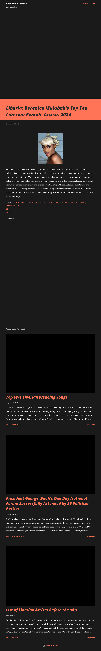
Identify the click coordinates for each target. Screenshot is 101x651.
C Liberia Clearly (16, 3)
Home (9, 39)
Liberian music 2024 (13, 205)
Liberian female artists (43, 203)
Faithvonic (30, 203)
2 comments (16, 425)
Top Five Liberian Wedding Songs (36, 397)
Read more (91, 425)
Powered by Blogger (50, 645)
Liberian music (80, 203)
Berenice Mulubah (18, 203)
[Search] (85, 3)
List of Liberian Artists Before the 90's (41, 609)
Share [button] (8, 212)
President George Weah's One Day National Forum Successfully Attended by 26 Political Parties (47, 503)
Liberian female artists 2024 (63, 203)
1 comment (16, 637)
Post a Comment (18, 536)
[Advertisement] (50, 23)
